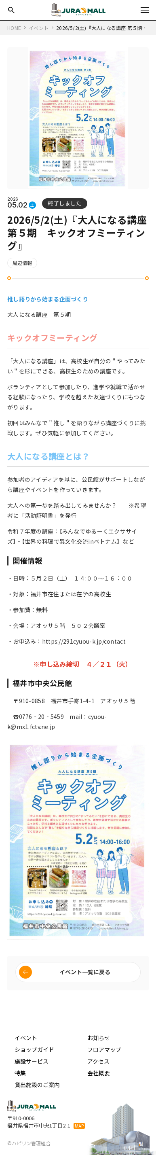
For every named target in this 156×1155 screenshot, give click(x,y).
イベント (26, 1038)
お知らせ (98, 1038)
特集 (20, 1073)
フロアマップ (104, 1049)
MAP (79, 1125)
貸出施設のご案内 (37, 1085)
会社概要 (98, 1073)
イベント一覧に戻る (84, 972)
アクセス (98, 1061)
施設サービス (31, 1061)
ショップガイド (34, 1049)
